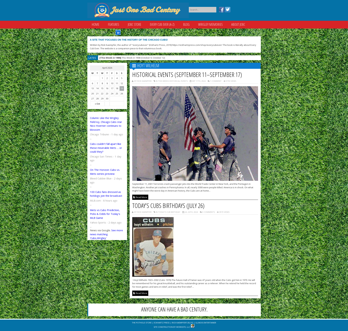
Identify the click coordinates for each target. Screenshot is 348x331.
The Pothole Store (142, 322)
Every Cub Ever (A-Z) (162, 24)
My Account (99, 32)
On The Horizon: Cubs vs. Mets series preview (105, 171)
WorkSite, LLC (183, 327)
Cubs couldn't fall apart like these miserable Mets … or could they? (106, 147)
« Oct (97, 103)
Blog (186, 24)
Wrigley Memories (210, 24)
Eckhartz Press (162, 322)
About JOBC (238, 24)
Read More (140, 197)
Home (95, 24)
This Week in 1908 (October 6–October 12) (132, 57)
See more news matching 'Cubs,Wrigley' (106, 234)
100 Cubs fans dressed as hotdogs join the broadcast (106, 194)
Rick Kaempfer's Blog (182, 322)
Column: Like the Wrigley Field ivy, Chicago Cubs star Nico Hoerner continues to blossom (106, 123)
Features (113, 24)
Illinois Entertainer (206, 322)
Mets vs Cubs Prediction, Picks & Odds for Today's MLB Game (105, 214)
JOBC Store (134, 24)
